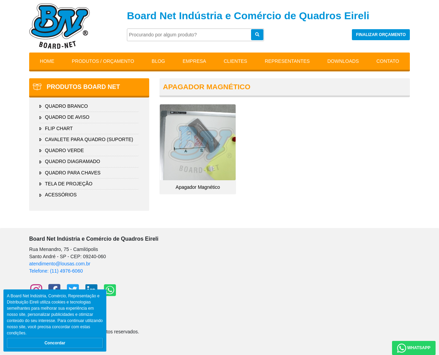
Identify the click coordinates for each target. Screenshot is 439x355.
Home (47, 61)
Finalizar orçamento (381, 34)
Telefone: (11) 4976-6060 (56, 271)
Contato (388, 61)
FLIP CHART (59, 128)
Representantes (287, 61)
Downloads (343, 61)
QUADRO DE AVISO (67, 117)
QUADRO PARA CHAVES (72, 172)
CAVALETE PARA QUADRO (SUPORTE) (89, 139)
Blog (158, 61)
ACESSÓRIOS (61, 194)
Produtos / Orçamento (103, 61)
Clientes (235, 61)
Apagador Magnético (198, 147)
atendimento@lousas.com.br (59, 263)
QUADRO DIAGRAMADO (72, 161)
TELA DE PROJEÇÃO (68, 183)
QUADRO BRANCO (66, 106)
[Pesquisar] (195, 34)
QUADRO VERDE (64, 150)
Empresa (194, 61)
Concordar (55, 343)
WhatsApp (413, 348)
